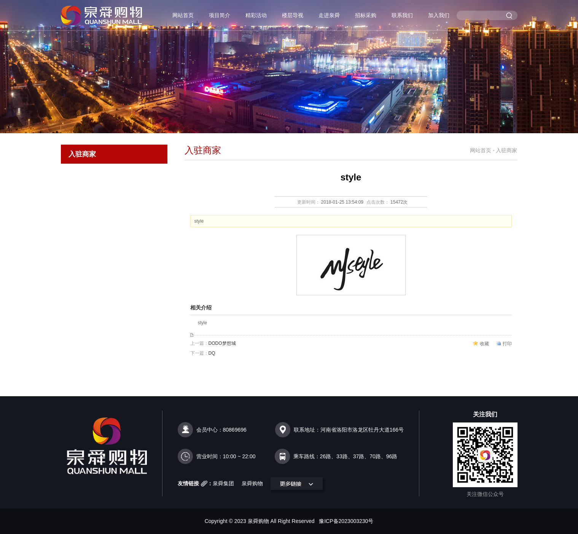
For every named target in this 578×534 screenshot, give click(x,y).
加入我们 (438, 15)
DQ (212, 353)
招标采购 (365, 15)
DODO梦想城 (222, 343)
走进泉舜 (329, 15)
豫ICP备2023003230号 (346, 521)
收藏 (484, 343)
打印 (507, 343)
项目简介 (219, 15)
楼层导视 (292, 15)
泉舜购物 (252, 483)
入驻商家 (82, 154)
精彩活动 (256, 15)
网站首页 (183, 15)
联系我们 (402, 15)
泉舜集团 (223, 483)
